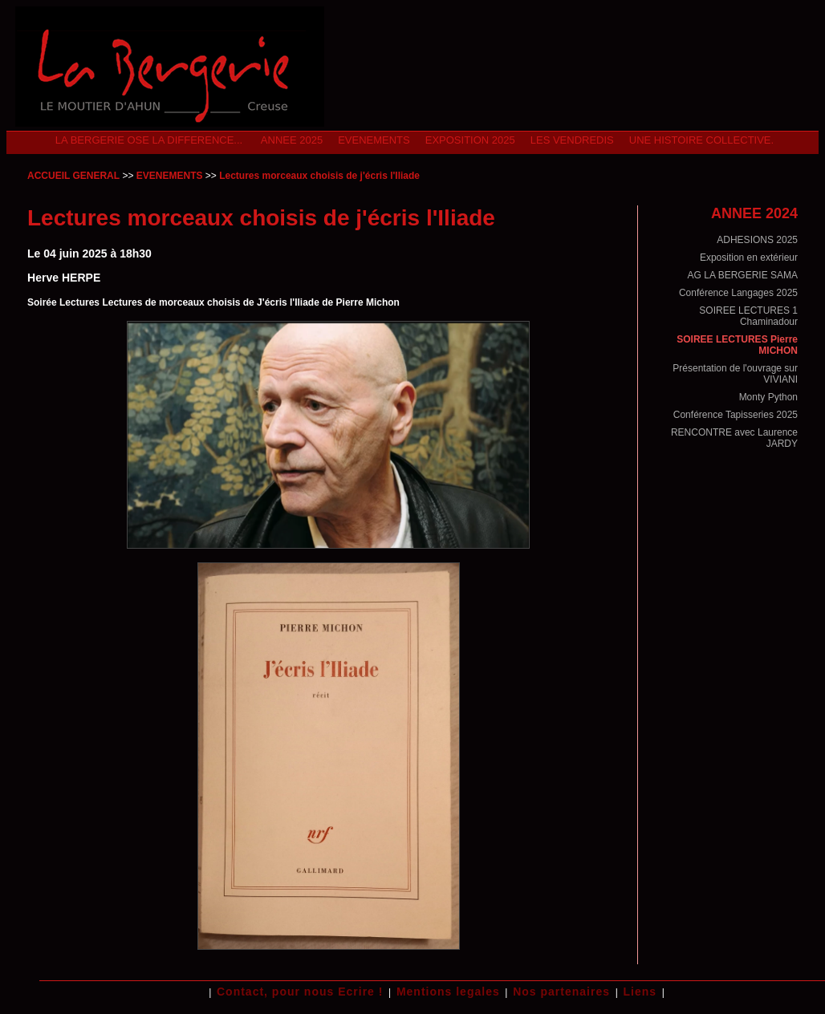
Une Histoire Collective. (701, 140)
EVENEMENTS (374, 140)
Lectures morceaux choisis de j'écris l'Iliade (319, 175)
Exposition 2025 (470, 140)
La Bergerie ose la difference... (150, 140)
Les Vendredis (572, 140)
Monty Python (768, 397)
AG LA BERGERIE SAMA (743, 275)
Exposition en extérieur (749, 257)
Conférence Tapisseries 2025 (735, 414)
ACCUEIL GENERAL (73, 175)
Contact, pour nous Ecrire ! (300, 991)
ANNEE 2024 (754, 213)
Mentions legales (448, 991)
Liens (639, 991)
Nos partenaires (561, 991)
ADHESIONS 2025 (757, 239)
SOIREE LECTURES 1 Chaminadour (748, 316)
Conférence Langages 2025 (738, 292)
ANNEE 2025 (292, 140)
